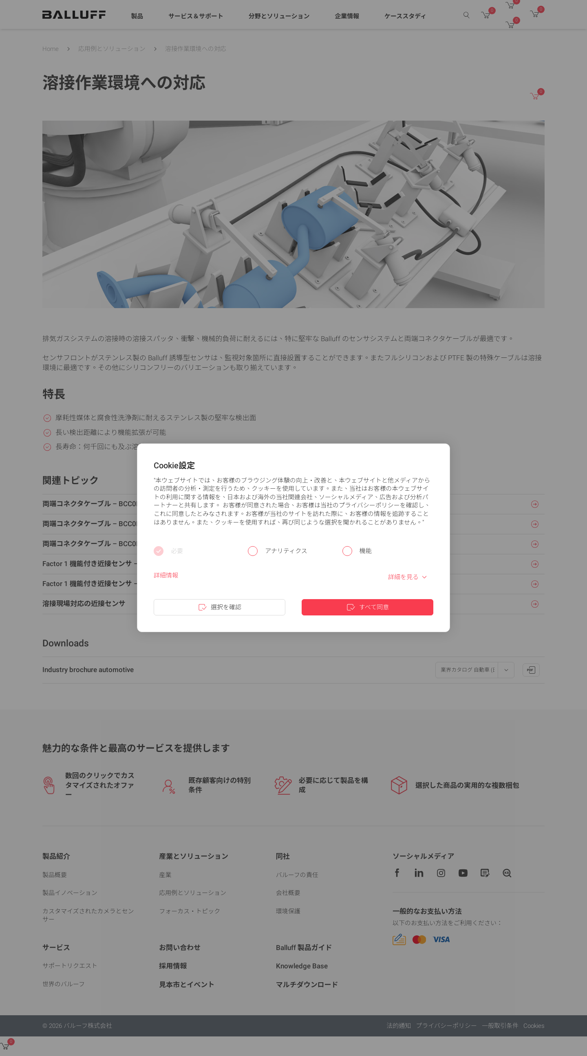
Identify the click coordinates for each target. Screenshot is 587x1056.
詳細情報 (166, 575)
